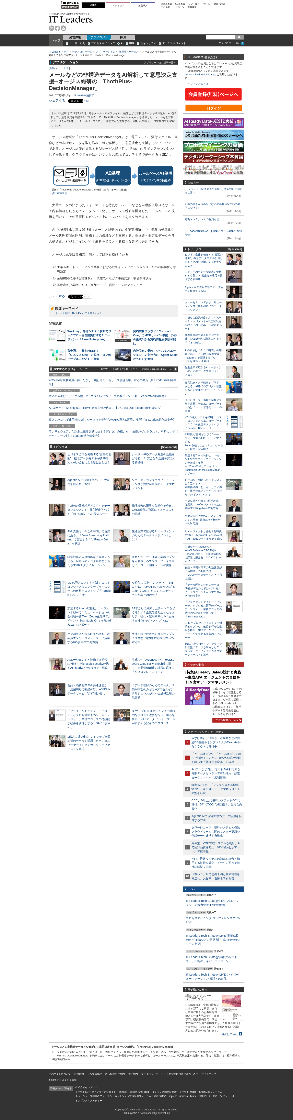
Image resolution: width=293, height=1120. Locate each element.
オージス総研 (62, 313)
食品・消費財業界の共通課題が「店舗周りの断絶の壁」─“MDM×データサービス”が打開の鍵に (88, 689)
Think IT (123, 1091)
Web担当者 (166, 4)
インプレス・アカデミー (88, 1100)
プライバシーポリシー (153, 1074)
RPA (131, 43)
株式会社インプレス (86, 1087)
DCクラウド (118, 5)
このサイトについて (60, 1074)
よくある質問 (69, 1079)
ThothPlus (77, 313)
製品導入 (142, 5)
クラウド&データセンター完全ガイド (95, 1091)
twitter (51, 28)
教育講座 (192, 7)
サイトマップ (208, 1074)
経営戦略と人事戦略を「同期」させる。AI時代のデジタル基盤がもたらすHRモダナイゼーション (88, 561)
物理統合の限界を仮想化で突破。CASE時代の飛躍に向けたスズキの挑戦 (153, 509)
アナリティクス (93, 313)
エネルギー (166, 7)
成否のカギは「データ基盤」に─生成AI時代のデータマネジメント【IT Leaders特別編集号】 (108, 396)
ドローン (179, 7)
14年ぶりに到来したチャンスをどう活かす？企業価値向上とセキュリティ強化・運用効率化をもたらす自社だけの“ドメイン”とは (203, 487)
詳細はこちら (230, 1034)
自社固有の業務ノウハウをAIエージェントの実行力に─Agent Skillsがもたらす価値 (155, 355)
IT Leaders (71, 19)
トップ (56, 40)
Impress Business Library (199, 74)
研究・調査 (219, 4)
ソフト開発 (194, 4)
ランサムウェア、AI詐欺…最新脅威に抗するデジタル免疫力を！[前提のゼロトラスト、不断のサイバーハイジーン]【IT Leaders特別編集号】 (113, 433)
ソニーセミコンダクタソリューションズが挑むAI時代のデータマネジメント (153, 484)
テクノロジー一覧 (82, 51)
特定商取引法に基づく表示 (183, 1074)
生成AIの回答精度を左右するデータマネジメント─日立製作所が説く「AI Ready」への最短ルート (88, 509)
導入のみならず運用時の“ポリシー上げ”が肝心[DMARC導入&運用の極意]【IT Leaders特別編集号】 (112, 419)
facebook (57, 28)
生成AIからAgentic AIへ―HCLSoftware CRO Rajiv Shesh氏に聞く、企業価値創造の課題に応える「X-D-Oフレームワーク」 (203, 554)
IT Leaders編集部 (84, 95)
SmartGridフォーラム (210, 1091)
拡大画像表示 (59, 193)
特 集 (123, 37)
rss (63, 28)
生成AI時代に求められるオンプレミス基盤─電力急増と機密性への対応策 (153, 638)
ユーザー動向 (77, 43)
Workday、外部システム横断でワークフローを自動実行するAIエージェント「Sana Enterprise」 (89, 335)
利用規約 (79, 1074)
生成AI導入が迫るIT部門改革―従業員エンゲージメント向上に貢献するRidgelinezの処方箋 (88, 638)
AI (122, 43)
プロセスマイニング (103, 43)
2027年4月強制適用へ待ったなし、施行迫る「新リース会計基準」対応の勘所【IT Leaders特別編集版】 (112, 382)
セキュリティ (148, 43)
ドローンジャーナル (224, 1096)
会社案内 (133, 1074)
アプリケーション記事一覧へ (160, 62)
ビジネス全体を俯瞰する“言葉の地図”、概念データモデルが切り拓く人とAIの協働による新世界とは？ (89, 458)
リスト (87, 101)
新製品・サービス (129, 51)
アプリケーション (105, 51)
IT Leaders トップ (58, 51)
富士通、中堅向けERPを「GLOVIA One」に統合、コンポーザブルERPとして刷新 (89, 355)
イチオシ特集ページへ (226, 720)
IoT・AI (206, 4)
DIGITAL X (204, 1096)
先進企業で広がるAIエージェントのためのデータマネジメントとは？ (153, 535)
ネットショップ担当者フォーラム (93, 1096)
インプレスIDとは (198, 83)
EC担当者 (180, 4)
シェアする (57, 100)
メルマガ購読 (94, 1074)
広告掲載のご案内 (115, 1074)
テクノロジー (99, 37)
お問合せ (54, 1079)
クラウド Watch (188, 1091)
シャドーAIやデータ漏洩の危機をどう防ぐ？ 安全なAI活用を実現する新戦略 (153, 458)
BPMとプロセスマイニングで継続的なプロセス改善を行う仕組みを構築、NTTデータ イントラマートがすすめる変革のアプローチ (203, 630)
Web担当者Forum (139, 1091)
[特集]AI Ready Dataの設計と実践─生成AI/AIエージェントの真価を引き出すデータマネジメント (213, 677)
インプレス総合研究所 (164, 1091)
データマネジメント (174, 43)
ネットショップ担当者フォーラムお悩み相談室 (140, 1096)
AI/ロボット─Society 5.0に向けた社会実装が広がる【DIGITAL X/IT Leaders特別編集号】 (106, 407)
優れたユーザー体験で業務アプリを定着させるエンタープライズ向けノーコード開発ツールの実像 (153, 561)
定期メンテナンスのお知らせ (202, 219)
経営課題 (75, 37)
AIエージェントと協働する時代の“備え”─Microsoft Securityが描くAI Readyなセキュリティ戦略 (88, 663)
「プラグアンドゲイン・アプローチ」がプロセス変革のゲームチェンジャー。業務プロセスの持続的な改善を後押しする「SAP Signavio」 (88, 719)
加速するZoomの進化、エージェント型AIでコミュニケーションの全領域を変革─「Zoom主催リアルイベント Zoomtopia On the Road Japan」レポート (89, 616)
